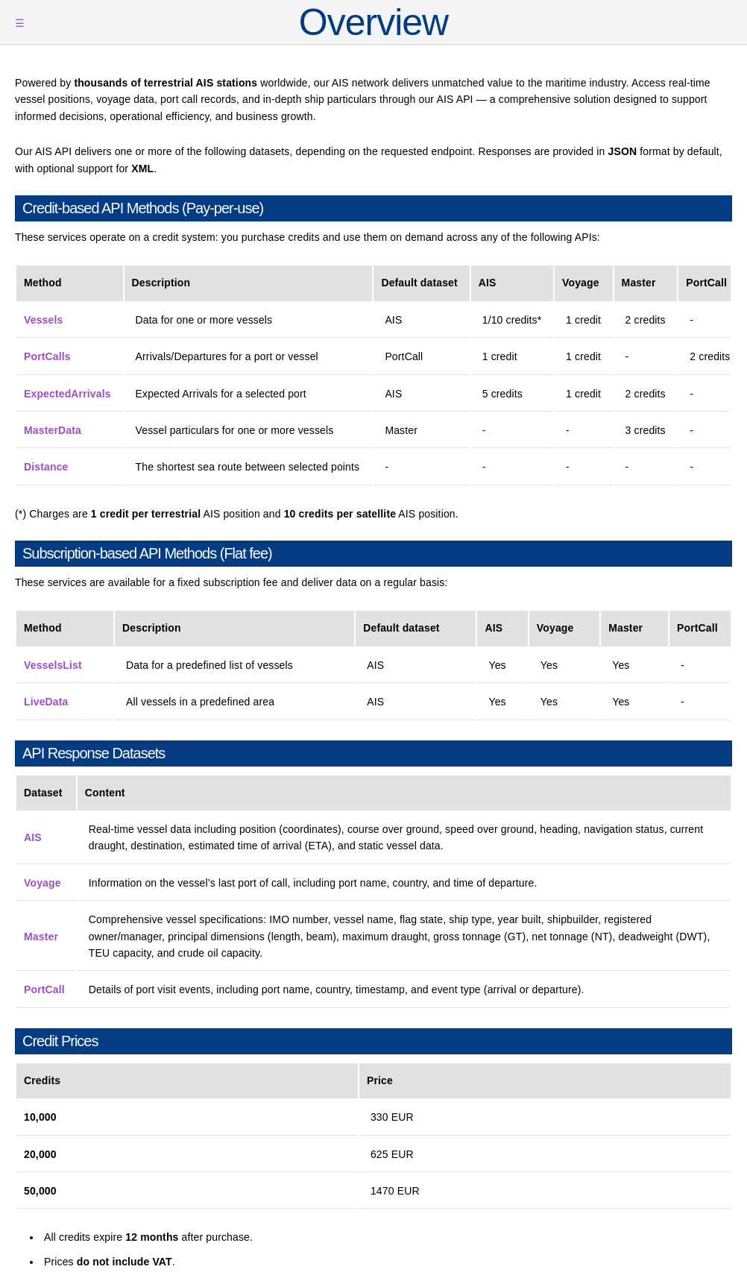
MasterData (52, 430)
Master (41, 937)
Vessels (43, 320)
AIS (33, 837)
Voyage (42, 883)
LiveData (46, 702)
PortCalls (47, 356)
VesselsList (53, 665)
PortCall (44, 989)
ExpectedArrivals (67, 394)
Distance (46, 467)
